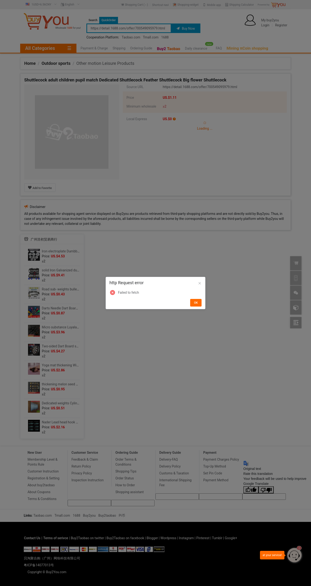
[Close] (200, 283)
